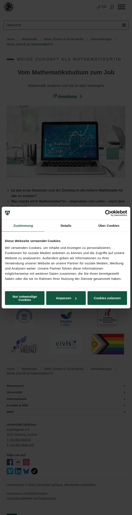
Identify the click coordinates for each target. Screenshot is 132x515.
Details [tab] (66, 225)
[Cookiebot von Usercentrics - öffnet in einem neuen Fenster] (108, 213)
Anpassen (66, 298)
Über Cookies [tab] (108, 225)
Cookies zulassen (107, 298)
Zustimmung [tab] (23, 225)
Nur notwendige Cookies (25, 297)
